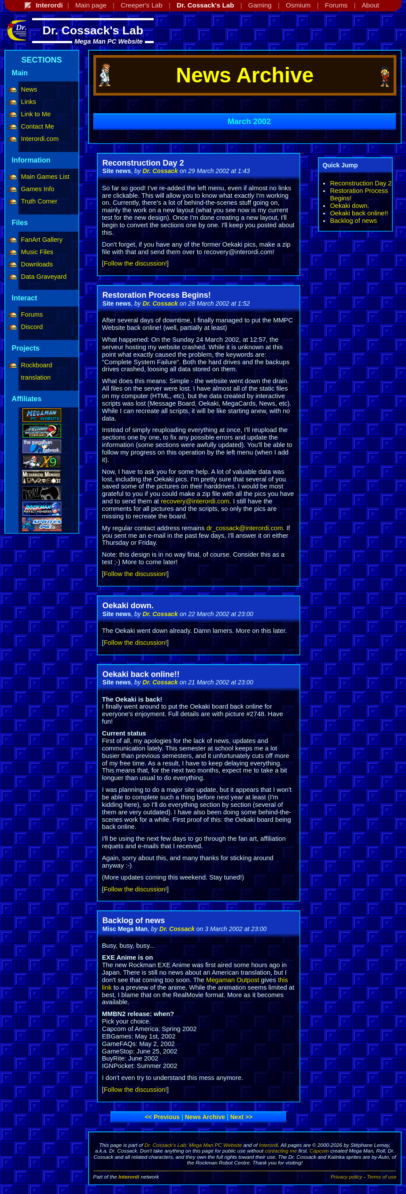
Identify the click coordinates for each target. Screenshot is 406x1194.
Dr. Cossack (160, 170)
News (29, 89)
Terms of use (381, 1176)
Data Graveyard (43, 276)
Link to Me (36, 114)
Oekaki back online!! (359, 213)
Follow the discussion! (135, 263)
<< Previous (162, 1116)
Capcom (319, 1150)
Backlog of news (353, 220)
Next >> (241, 1116)
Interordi (268, 1145)
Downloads (37, 264)
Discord (32, 326)
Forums (32, 314)
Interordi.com (40, 138)
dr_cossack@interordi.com (245, 528)
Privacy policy (346, 1176)
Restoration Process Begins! (157, 295)
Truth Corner (39, 201)
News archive (205, 1116)
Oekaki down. (349, 205)
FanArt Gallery (42, 239)
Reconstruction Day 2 (360, 183)
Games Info (38, 188)
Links (28, 101)
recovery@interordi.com (195, 501)
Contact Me (37, 126)
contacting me (281, 1150)
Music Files (37, 251)
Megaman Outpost (232, 979)
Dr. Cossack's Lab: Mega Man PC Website (193, 1145)
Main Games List (45, 176)
